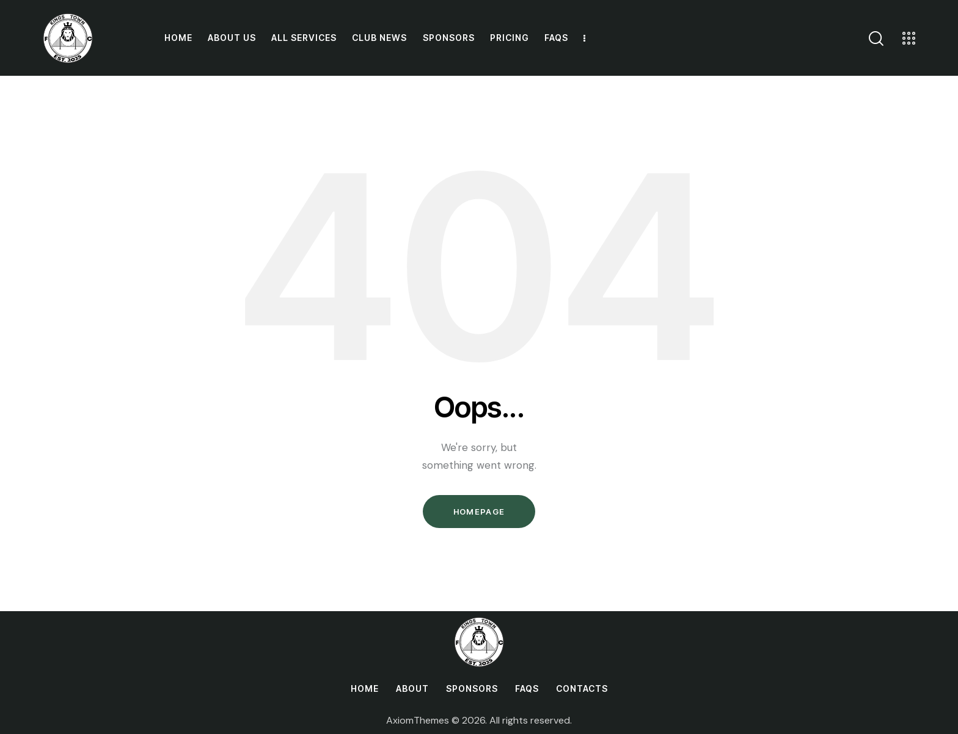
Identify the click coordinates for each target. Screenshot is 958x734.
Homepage (479, 511)
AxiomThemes (417, 720)
